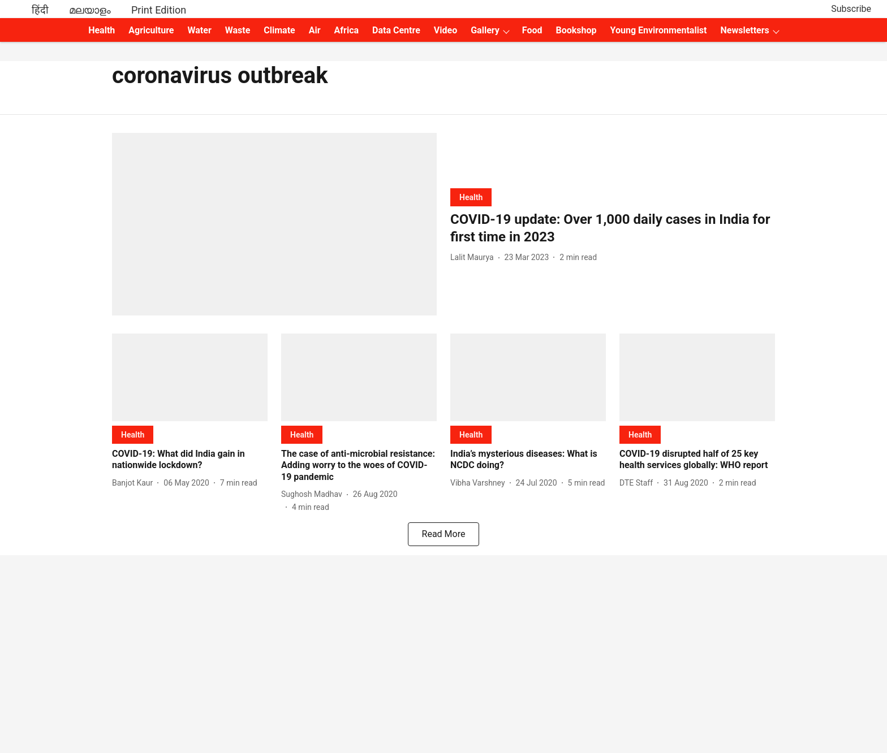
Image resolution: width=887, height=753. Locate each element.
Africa (346, 30)
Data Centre (396, 30)
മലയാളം (90, 10)
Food (532, 30)
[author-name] (474, 257)
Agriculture (151, 30)
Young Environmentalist (658, 30)
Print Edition (158, 10)
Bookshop (576, 30)
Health (101, 30)
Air (315, 30)
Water (200, 30)
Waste (238, 30)
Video (445, 30)
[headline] (612, 228)
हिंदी (40, 10)
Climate (279, 30)
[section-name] (471, 197)
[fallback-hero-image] (274, 224)
